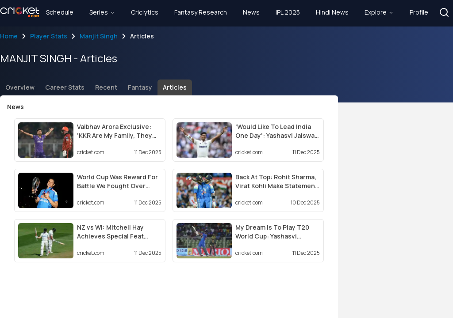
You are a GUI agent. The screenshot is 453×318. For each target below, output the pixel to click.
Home (9, 36)
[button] (444, 12)
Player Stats (48, 36)
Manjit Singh (99, 36)
